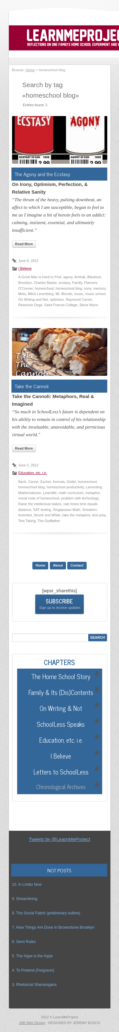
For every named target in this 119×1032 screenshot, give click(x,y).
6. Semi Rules (24, 941)
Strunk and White (47, 515)
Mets (22, 294)
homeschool (44, 288)
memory (99, 288)
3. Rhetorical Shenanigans (34, 984)
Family (77, 283)
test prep (99, 515)
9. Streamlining (24, 899)
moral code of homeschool (38, 498)
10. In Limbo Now (27, 884)
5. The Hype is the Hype (32, 956)
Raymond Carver (79, 299)
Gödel (71, 482)
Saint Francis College (60, 305)
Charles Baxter (45, 283)
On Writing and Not (33, 299)
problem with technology (80, 498)
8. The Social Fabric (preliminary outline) (46, 913)
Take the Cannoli (32, 386)
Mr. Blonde (64, 294)
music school (95, 294)
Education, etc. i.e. (32, 473)
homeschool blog (69, 288)
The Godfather (48, 521)
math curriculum (71, 493)
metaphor (92, 493)
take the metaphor (76, 515)
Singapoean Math (66, 510)
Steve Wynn (88, 305)
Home (30, 70)
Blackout (94, 277)
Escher (45, 482)
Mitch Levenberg (40, 294)
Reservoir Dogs (30, 305)
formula (59, 482)
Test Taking (27, 521)
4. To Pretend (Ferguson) (33, 970)
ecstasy (64, 283)
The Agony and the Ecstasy (42, 174)
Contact (76, 565)
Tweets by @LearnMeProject (59, 839)
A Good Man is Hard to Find (40, 277)
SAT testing (42, 510)
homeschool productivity (65, 487)
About (58, 565)
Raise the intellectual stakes (40, 504)
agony (67, 277)
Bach (22, 482)
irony (87, 288)
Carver (33, 482)
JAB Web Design (32, 1023)
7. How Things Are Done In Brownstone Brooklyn (53, 927)
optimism (57, 299)
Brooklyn (25, 283)
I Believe (25, 268)
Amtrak (79, 277)
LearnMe (49, 493)
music (78, 294)
